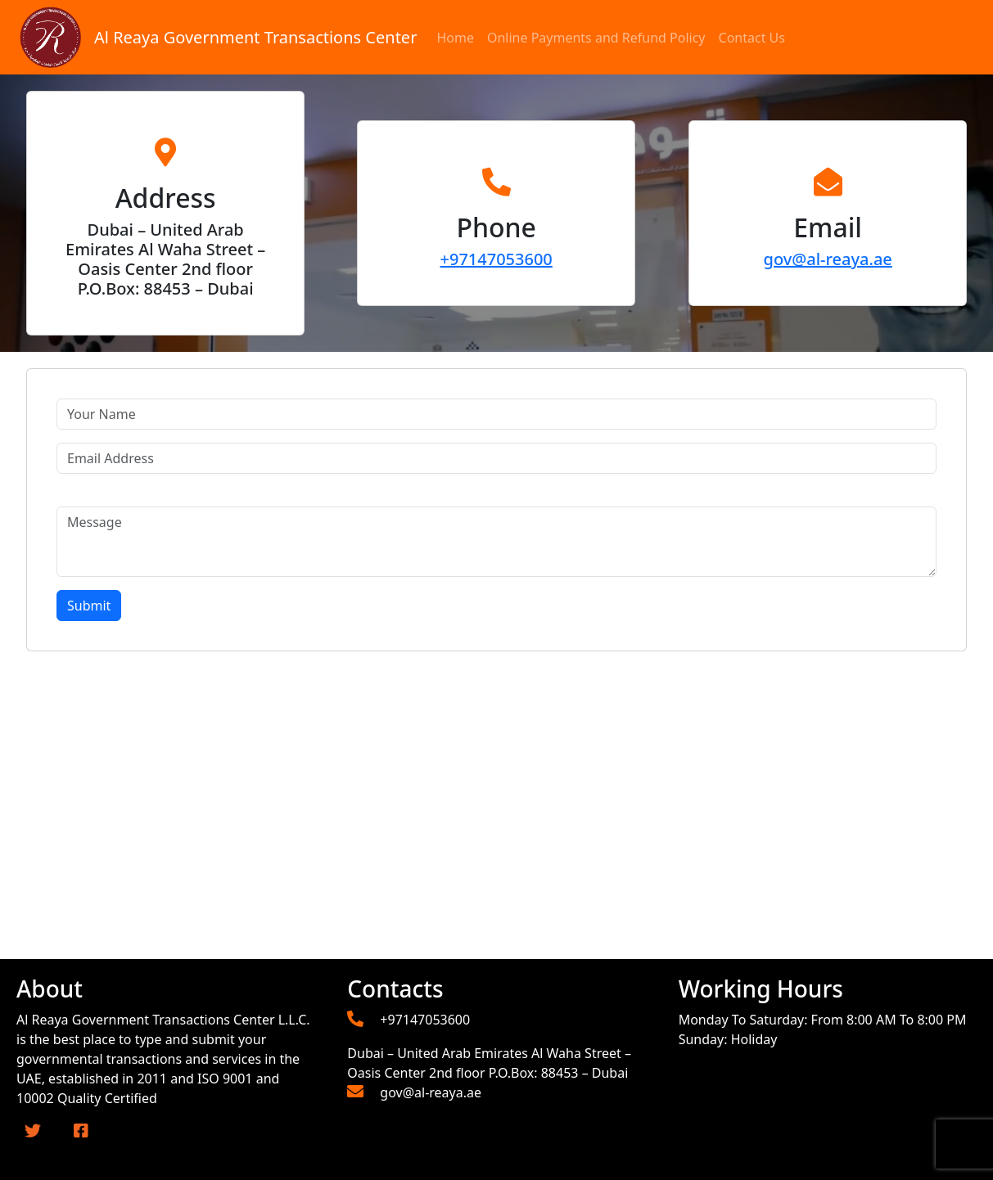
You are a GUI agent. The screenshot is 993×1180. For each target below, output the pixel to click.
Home (455, 38)
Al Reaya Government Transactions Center (255, 37)
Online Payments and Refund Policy (596, 38)
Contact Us (752, 38)
